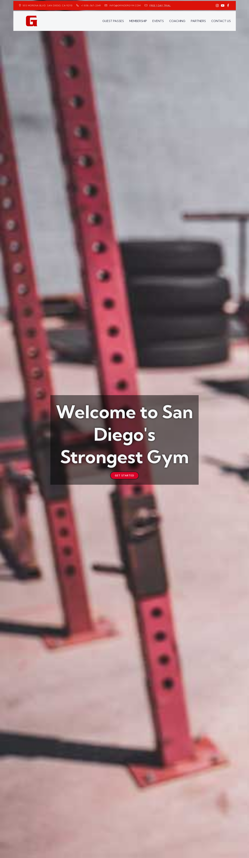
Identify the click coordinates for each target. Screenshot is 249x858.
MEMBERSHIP (138, 21)
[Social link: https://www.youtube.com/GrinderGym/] (222, 5)
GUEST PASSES (113, 21)
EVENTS (158, 21)
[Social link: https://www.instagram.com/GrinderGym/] (217, 5)
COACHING (177, 21)
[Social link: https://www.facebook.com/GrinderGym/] (228, 5)
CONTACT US (221, 21)
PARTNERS (198, 21)
